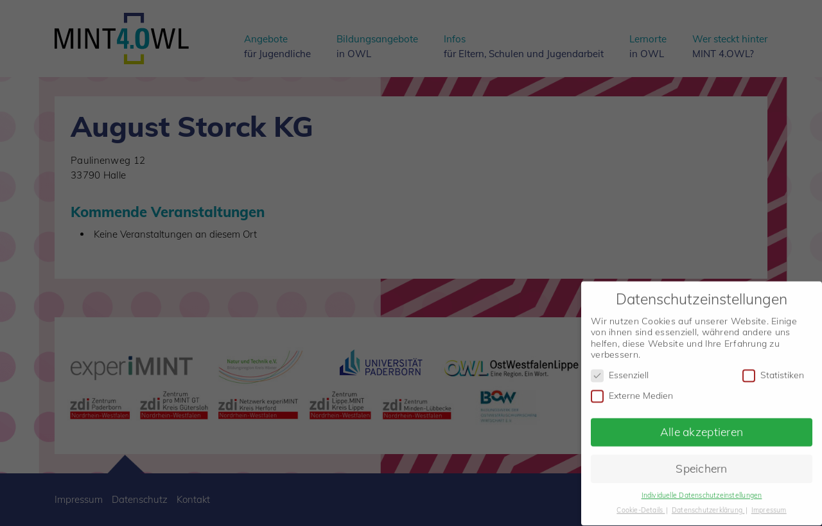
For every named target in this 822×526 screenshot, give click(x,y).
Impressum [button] (769, 502)
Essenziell (620, 368)
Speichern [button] (702, 460)
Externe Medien (632, 388)
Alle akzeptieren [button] (701, 424)
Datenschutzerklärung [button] (708, 502)
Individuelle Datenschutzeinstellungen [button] (702, 487)
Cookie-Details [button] (640, 502)
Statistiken (773, 368)
